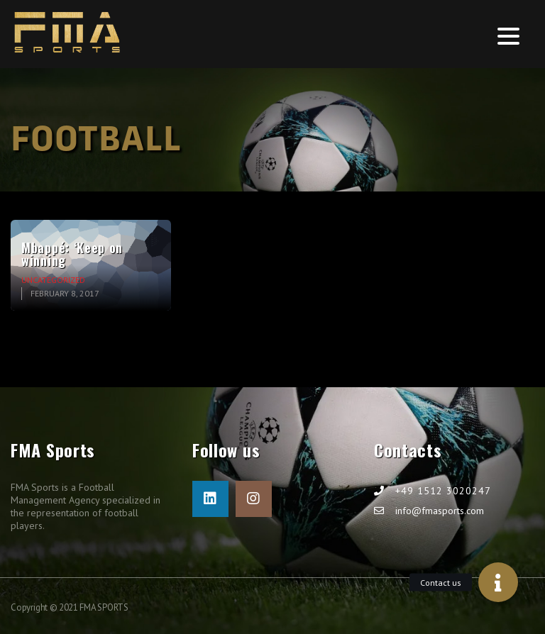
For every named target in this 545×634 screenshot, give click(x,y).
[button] (498, 582)
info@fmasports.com (439, 510)
